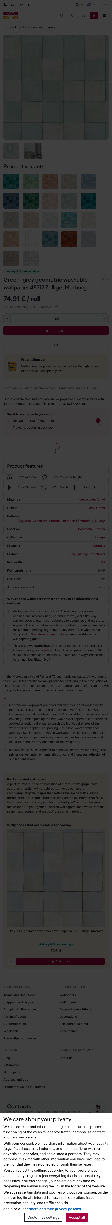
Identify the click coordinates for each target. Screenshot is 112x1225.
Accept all (77, 1217)
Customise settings (43, 1217)
